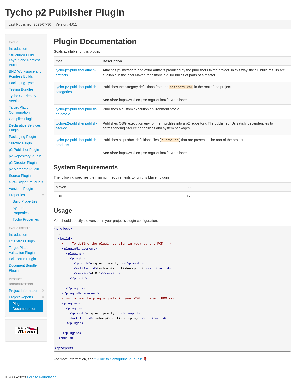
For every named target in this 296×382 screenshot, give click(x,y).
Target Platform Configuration (21, 109)
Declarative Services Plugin (25, 127)
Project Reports (27, 297)
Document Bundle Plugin (23, 267)
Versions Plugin (21, 189)
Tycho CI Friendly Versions (22, 98)
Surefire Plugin (20, 143)
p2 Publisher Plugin (24, 150)
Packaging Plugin (22, 137)
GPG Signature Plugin (26, 182)
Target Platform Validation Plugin (22, 250)
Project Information (27, 291)
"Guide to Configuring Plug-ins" (118, 359)
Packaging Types (22, 83)
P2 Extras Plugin (22, 241)
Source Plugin (20, 176)
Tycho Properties (26, 219)
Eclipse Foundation (41, 377)
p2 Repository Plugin (25, 156)
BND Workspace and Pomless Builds (25, 73)
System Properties (21, 210)
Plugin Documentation (24, 306)
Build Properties (25, 201)
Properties (27, 195)
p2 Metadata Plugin (24, 169)
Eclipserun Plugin (22, 259)
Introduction (18, 49)
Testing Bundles (21, 89)
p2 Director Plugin (23, 163)
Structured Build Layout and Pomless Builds (25, 60)
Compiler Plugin (21, 119)
